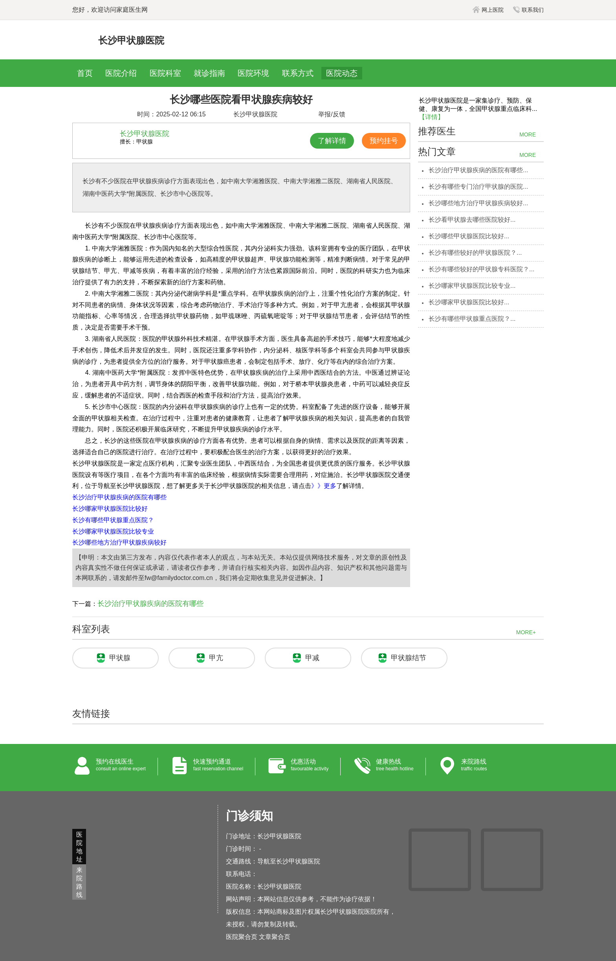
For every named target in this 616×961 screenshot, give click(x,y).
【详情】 (431, 117)
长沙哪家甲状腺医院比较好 (110, 508)
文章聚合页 (274, 936)
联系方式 (298, 73)
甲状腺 (119, 658)
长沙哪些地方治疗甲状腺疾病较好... (478, 203)
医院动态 (342, 73)
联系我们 (528, 10)
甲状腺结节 (408, 658)
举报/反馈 (331, 114)
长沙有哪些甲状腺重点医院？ (113, 520)
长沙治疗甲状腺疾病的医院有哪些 (119, 497)
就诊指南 (209, 73)
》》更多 (323, 485)
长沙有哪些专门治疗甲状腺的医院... (478, 186)
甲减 (312, 658)
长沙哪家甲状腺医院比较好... (469, 302)
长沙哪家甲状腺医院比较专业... (472, 285)
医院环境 (253, 73)
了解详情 (332, 141)
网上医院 (488, 10)
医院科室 (165, 73)
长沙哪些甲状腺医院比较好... (469, 236)
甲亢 (216, 658)
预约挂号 (384, 141)
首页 (85, 73)
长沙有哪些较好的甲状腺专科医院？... (481, 269)
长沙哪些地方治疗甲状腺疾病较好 (119, 542)
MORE (527, 134)
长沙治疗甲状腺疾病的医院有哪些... (478, 170)
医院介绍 (121, 73)
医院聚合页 (241, 936)
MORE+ (526, 632)
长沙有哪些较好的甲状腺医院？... (475, 252)
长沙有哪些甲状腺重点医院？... (472, 318)
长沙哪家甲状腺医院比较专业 (113, 531)
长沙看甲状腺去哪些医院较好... (472, 219)
